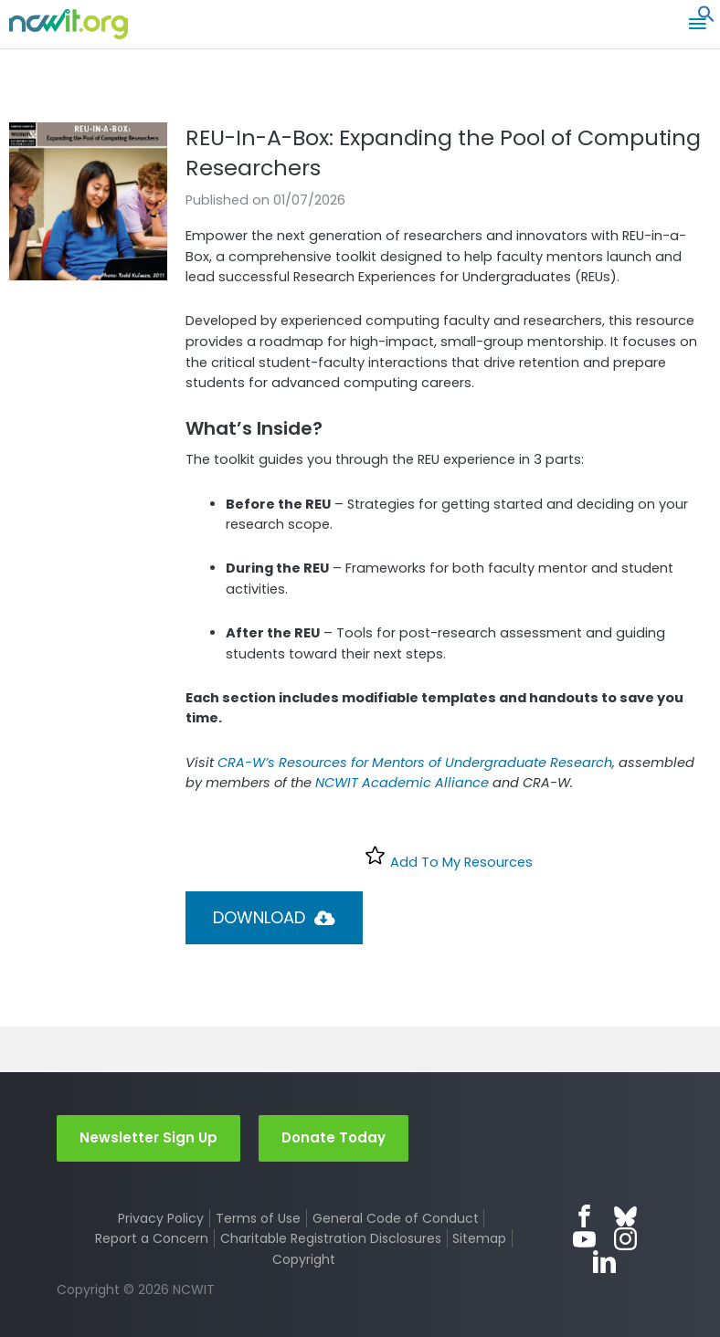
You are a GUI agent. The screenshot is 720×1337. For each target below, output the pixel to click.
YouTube (584, 1238)
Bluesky (625, 1216)
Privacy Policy (161, 1218)
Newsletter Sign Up (148, 1137)
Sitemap (479, 1238)
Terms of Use (258, 1218)
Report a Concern (151, 1238)
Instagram (625, 1238)
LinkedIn (604, 1261)
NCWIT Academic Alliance (402, 783)
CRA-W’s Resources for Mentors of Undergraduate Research (414, 762)
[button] (706, 18)
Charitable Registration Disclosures (330, 1238)
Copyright (303, 1259)
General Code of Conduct (395, 1218)
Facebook (584, 1216)
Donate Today (333, 1137)
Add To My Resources (448, 857)
